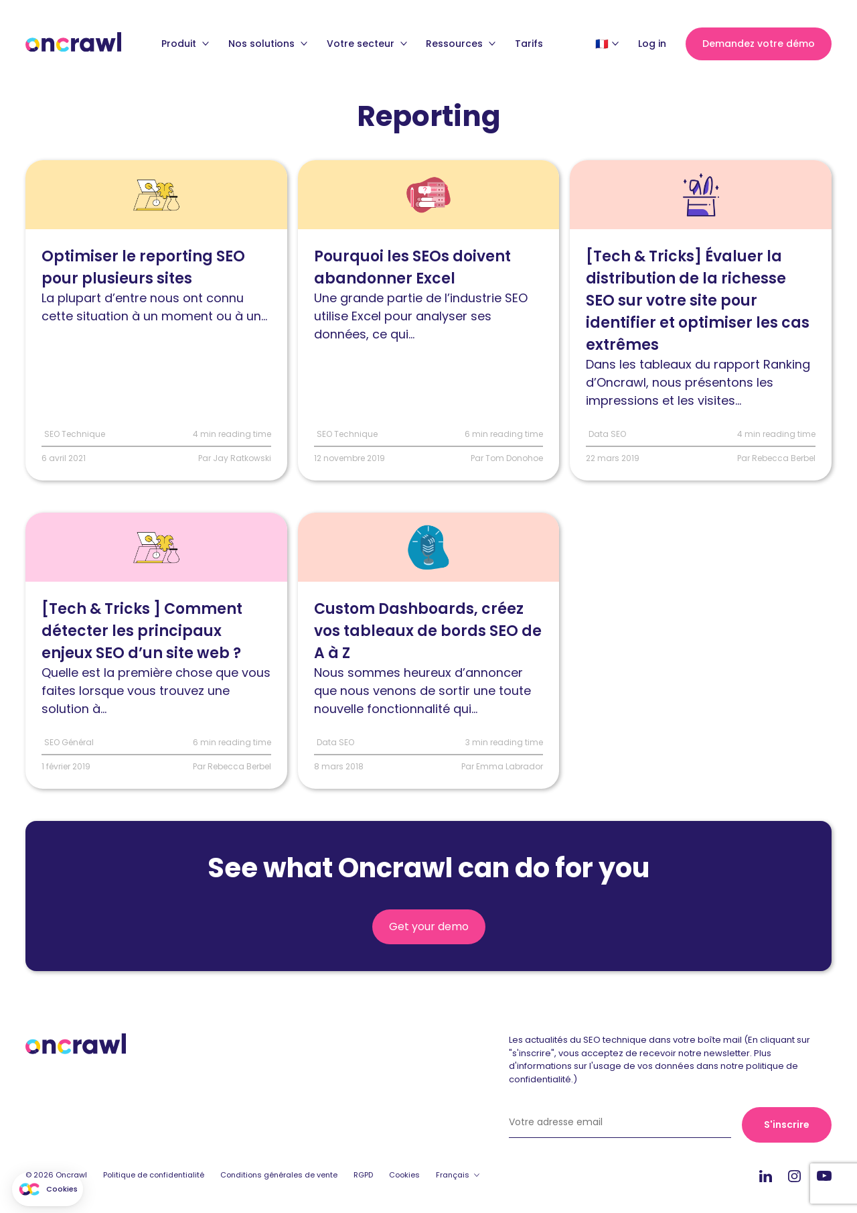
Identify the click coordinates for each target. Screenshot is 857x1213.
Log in (652, 43)
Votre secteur (367, 43)
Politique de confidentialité (153, 1175)
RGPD (363, 1175)
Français (452, 1175)
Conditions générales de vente (278, 1175)
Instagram (794, 1176)
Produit (185, 43)
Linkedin (765, 1176)
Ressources (460, 43)
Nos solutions (267, 43)
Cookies (404, 1175)
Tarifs (529, 43)
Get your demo (429, 927)
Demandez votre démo (758, 43)
